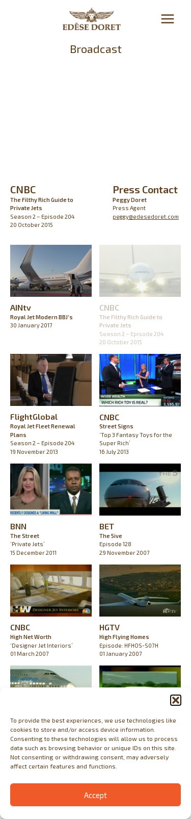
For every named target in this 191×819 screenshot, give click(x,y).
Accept (95, 795)
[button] (176, 700)
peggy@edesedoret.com (146, 216)
